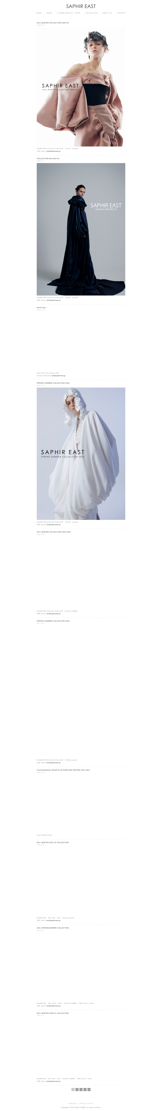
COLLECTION (91, 13)
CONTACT (121, 13)
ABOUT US (107, 13)
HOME (39, 13)
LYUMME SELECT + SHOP (69, 13)
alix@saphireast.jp (53, 151)
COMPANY (72, 1103)
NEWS (49, 13)
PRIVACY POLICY (86, 1103)
